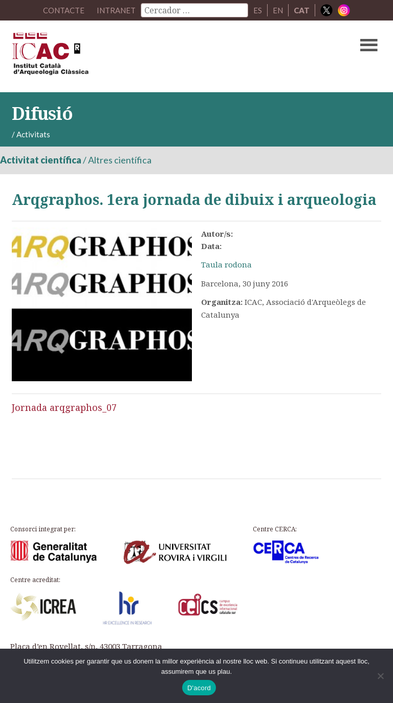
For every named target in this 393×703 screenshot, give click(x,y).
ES (257, 10)
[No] (380, 676)
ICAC (157, 56)
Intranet (116, 10)
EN (278, 10)
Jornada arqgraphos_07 (64, 407)
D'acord (199, 688)
